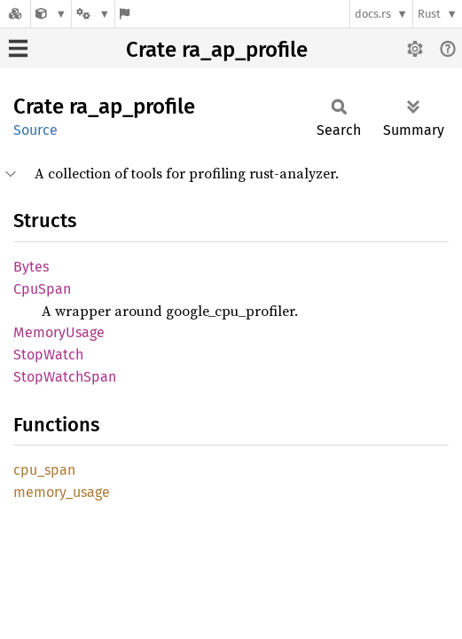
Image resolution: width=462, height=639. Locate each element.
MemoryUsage (59, 332)
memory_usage (61, 492)
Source (35, 130)
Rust (429, 13)
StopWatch (48, 354)
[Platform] (93, 14)
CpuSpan (42, 288)
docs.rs (373, 13)
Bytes (31, 266)
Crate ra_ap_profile (217, 49)
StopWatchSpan (64, 376)
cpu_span (44, 470)
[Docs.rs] (15, 14)
